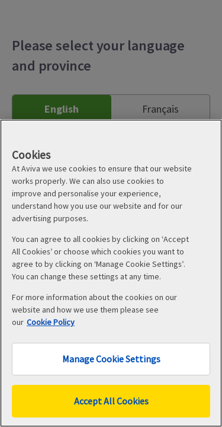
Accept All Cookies (111, 401)
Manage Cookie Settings (111, 359)
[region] (111, 273)
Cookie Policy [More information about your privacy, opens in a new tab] (51, 322)
